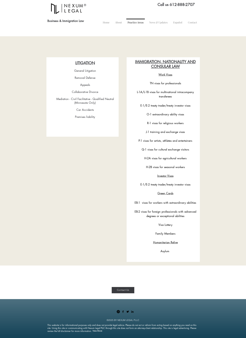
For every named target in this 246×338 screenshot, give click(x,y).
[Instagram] (118, 311)
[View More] (97, 331)
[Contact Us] (123, 290)
